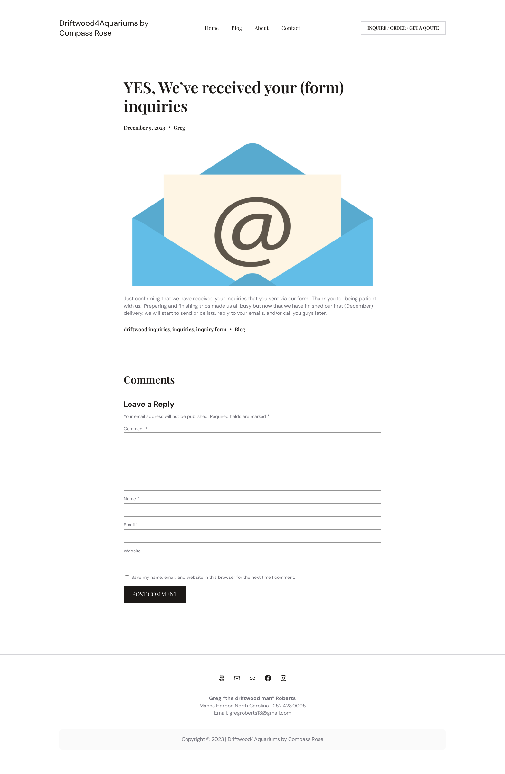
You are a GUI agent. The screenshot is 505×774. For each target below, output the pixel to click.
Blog (240, 329)
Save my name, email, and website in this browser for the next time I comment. (213, 577)
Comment (136, 429)
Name (131, 499)
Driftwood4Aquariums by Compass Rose (103, 28)
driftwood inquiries (147, 329)
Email (131, 525)
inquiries (183, 329)
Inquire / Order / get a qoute (403, 28)
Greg (179, 127)
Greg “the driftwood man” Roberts (252, 698)
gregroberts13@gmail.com (260, 712)
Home (212, 27)
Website (132, 551)
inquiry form (211, 329)
